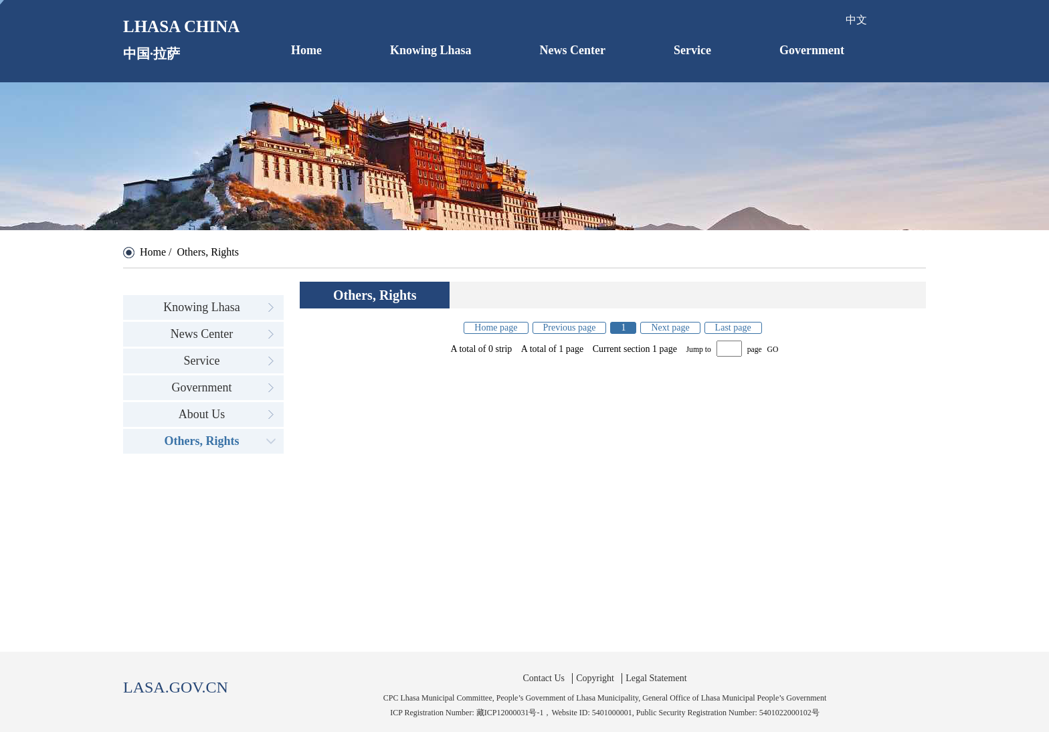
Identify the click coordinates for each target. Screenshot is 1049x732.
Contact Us (543, 678)
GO (773, 349)
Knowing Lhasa (431, 50)
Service (692, 50)
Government (811, 50)
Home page (495, 328)
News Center (572, 50)
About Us (202, 414)
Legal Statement (656, 678)
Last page (733, 328)
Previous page (569, 328)
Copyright (595, 678)
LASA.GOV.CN (175, 687)
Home (306, 50)
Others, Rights (202, 441)
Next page (670, 328)
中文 (856, 19)
